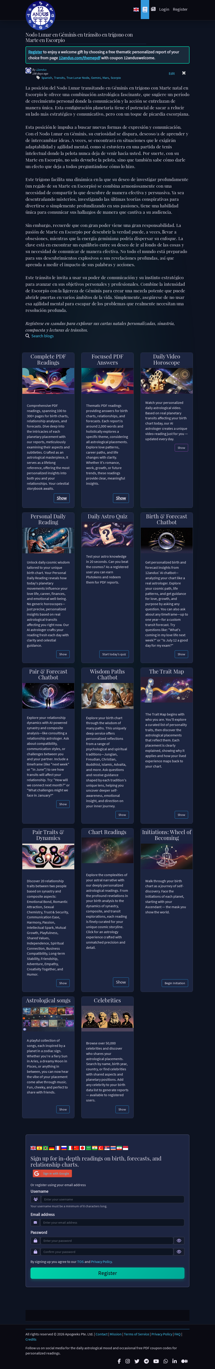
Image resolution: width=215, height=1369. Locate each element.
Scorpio (116, 78)
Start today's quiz (114, 654)
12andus (41, 69)
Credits (31, 1338)
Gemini (96, 78)
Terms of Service (136, 1333)
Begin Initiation (175, 983)
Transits (59, 78)
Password (39, 1232)
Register (180, 9)
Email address (43, 1214)
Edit (172, 73)
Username (39, 1191)
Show (62, 498)
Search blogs (40, 335)
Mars (105, 78)
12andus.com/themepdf (79, 57)
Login (164, 9)
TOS (80, 1261)
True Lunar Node (78, 78)
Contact (102, 1333)
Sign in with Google (51, 1173)
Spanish (46, 78)
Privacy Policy (101, 1261)
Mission (116, 1333)
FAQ (177, 1333)
